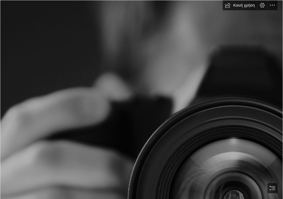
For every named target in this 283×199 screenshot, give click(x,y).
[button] (240, 5)
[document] (141, 99)
